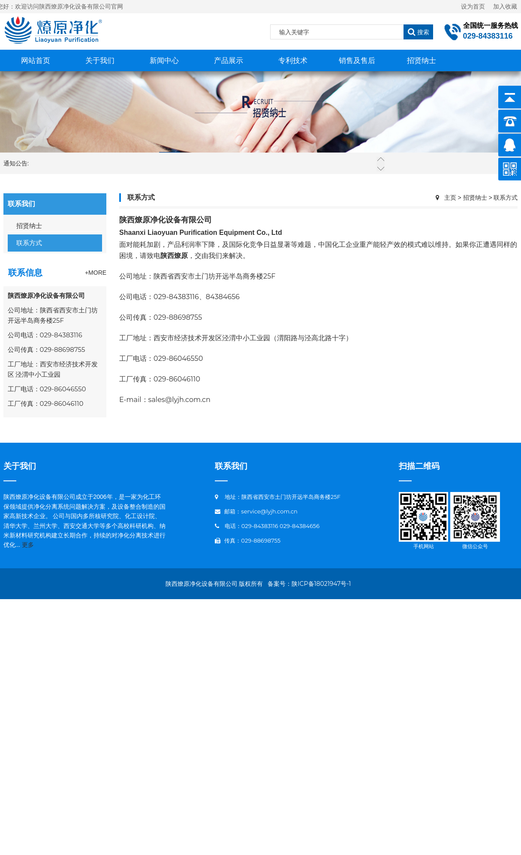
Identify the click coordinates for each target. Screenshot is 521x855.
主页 (450, 197)
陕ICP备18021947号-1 (321, 584)
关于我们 (99, 60)
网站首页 (35, 60)
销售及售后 (357, 60)
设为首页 (473, 6)
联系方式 (29, 242)
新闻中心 (164, 60)
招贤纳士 (421, 60)
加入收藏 (502, 6)
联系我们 (231, 466)
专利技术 (292, 60)
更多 (28, 544)
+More (95, 272)
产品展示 (228, 60)
